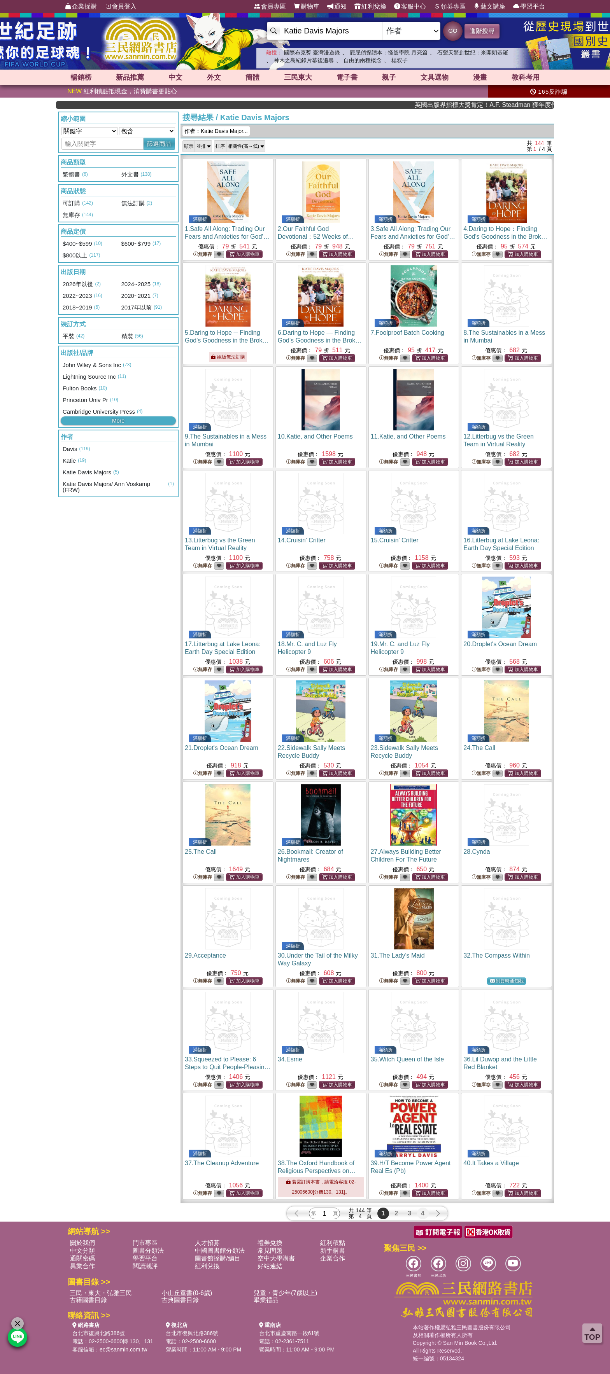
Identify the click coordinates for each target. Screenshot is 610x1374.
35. (407, 1059)
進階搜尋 (482, 31)
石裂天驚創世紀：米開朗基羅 (472, 52)
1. (227, 237)
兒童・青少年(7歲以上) (285, 1293)
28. (476, 851)
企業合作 (332, 1258)
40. (491, 1163)
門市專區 (145, 1242)
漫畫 (480, 77)
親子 (389, 77)
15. (395, 540)
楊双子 (399, 60)
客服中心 (410, 6)
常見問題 (270, 1250)
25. (201, 851)
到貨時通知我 (507, 981)
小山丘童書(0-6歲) (186, 1293)
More (118, 421)
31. (398, 955)
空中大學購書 (276, 1258)
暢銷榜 (80, 77)
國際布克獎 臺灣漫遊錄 (312, 52)
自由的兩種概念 (363, 60)
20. (500, 644)
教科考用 (526, 77)
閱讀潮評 (145, 1266)
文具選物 (435, 77)
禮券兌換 (270, 1242)
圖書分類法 (148, 1250)
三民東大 (298, 77)
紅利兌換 (370, 6)
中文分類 (82, 1250)
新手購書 (332, 1250)
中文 (175, 77)
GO (452, 30)
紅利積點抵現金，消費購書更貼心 (122, 91)
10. (315, 436)
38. (317, 1171)
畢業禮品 (266, 1300)
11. (408, 436)
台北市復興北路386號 (98, 1333)
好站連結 (270, 1266)
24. (479, 748)
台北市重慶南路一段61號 (289, 1333)
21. (221, 748)
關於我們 (82, 1242)
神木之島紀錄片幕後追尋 (304, 60)
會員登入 (121, 6)
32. (496, 955)
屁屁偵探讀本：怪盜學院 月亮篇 (389, 52)
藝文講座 (489, 6)
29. (205, 955)
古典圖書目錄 (180, 1300)
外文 (214, 77)
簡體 (252, 77)
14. (302, 540)
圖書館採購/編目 (217, 1258)
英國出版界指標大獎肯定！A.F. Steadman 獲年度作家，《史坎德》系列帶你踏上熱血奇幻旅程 (507, 104)
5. (227, 340)
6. (320, 340)
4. (505, 237)
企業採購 (81, 6)
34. (290, 1059)
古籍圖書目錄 (88, 1300)
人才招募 (207, 1242)
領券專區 (450, 6)
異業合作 (82, 1266)
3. (413, 237)
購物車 (306, 6)
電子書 (347, 77)
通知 (337, 6)
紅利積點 (332, 1242)
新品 (130, 77)
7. (407, 332)
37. (222, 1163)
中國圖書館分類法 (220, 1250)
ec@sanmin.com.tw (123, 1349)
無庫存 (202, 254)
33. (228, 1067)
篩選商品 (159, 143)
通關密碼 (82, 1258)
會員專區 (270, 6)
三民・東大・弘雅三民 (101, 1293)
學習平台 (529, 6)
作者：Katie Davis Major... (216, 131)
